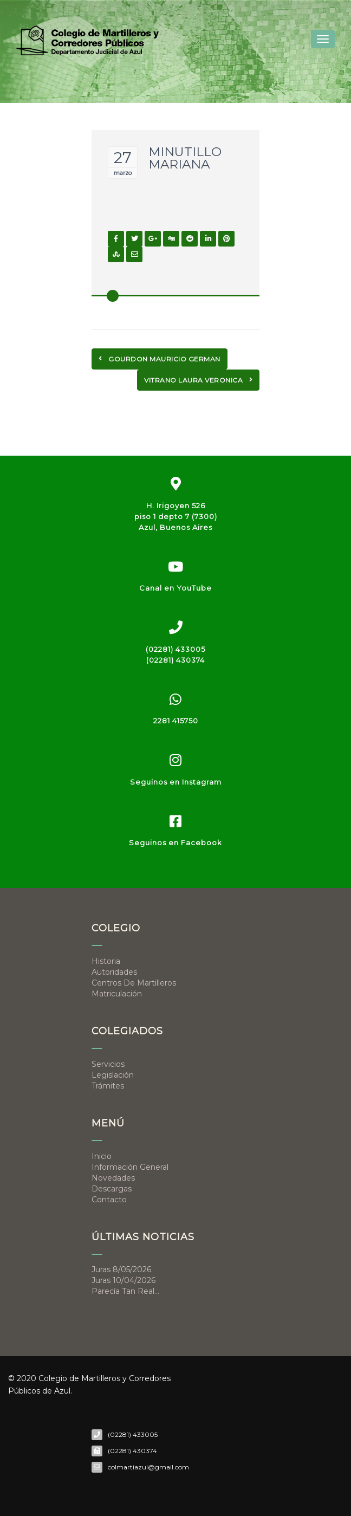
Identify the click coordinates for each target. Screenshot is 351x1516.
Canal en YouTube (175, 588)
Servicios (108, 1064)
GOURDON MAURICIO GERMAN (159, 359)
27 (123, 157)
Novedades (113, 1178)
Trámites (108, 1086)
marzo (123, 173)
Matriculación (117, 994)
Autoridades (114, 972)
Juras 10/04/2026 (123, 1280)
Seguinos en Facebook (175, 842)
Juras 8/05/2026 (121, 1269)
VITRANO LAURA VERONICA (198, 380)
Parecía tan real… (125, 1291)
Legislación (113, 1075)
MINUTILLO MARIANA (185, 158)
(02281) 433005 (175, 649)
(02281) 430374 (175, 660)
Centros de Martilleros (134, 983)
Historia (106, 961)
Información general (130, 1167)
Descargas (112, 1189)
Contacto (109, 1199)
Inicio (102, 1156)
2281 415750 (175, 720)
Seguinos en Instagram (176, 782)
